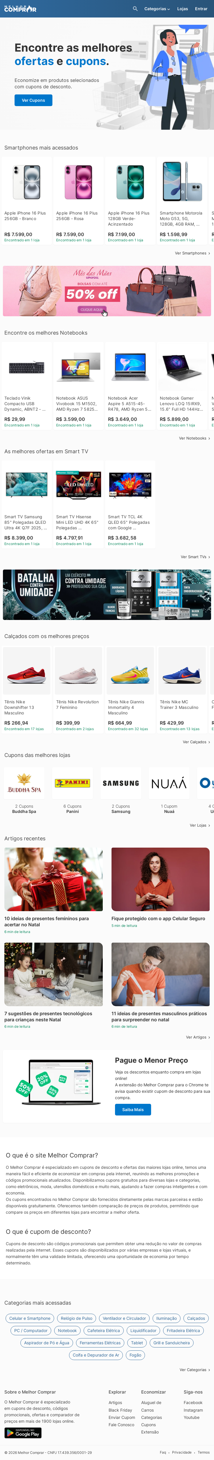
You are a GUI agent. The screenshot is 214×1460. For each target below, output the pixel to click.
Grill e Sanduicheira (171, 1342)
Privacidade (182, 1452)
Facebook (193, 1402)
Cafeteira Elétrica (103, 1330)
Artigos (115, 1402)
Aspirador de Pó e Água (46, 1342)
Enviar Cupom (122, 1417)
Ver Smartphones (193, 253)
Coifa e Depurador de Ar (96, 1354)
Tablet (137, 1342)
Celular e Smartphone (29, 1318)
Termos (204, 1452)
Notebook (67, 1330)
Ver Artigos (198, 1037)
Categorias (151, 1417)
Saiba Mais (133, 1109)
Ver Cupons (33, 100)
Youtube (191, 1417)
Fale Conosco (121, 1424)
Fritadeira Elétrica (183, 1330)
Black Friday (120, 1410)
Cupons (148, 1424)
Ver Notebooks (195, 438)
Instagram (193, 1410)
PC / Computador (30, 1330)
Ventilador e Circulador (124, 1318)
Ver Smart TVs (196, 556)
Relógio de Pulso (76, 1318)
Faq (163, 1452)
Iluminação (166, 1318)
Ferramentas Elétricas (100, 1342)
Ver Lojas (200, 825)
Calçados (196, 1318)
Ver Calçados (197, 741)
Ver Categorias (195, 1369)
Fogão (135, 1354)
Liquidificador (143, 1330)
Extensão (150, 1431)
